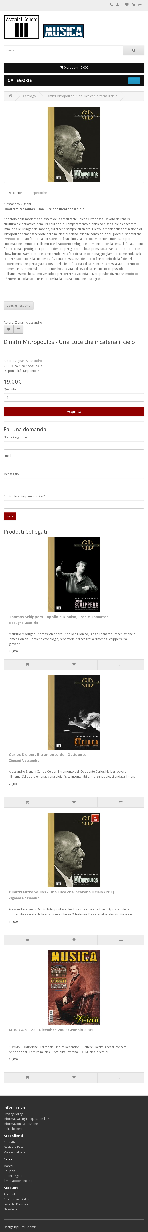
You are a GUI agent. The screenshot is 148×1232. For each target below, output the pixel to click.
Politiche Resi (13, 1129)
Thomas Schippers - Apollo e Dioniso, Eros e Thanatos (59, 616)
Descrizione (16, 193)
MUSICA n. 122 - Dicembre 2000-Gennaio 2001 (51, 1029)
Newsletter (11, 1209)
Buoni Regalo (13, 1176)
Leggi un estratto (18, 305)
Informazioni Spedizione (21, 1124)
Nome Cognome (15, 437)
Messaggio (11, 474)
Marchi (8, 1166)
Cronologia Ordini (16, 1199)
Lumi (21, 1227)
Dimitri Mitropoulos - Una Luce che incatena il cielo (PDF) (61, 891)
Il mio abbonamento (18, 1181)
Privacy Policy (13, 1114)
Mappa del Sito (14, 1152)
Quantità (10, 389)
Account (9, 1194)
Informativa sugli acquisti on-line (26, 1119)
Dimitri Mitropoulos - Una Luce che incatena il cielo (82, 96)
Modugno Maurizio (23, 623)
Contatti (9, 1142)
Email (7, 456)
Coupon (9, 1171)
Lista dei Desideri (16, 1204)
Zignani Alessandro (28, 361)
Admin (32, 1227)
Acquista (74, 411)
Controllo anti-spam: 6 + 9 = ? (24, 496)
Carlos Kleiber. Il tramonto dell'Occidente (47, 754)
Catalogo (29, 96)
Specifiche (40, 193)
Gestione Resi (13, 1147)
